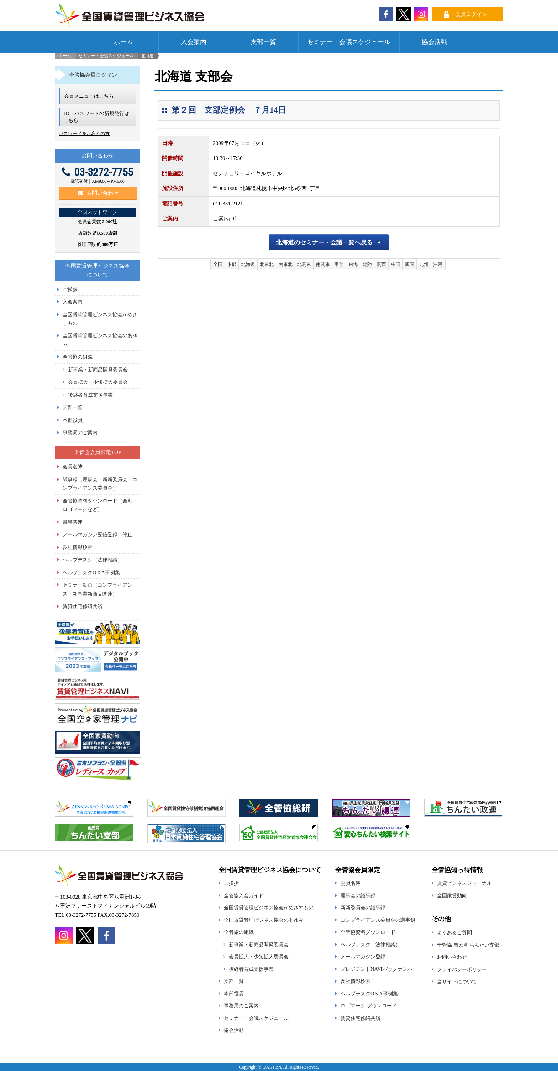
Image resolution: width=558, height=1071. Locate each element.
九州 (423, 264)
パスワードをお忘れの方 (84, 133)
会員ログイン (471, 14)
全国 (217, 264)
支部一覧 (263, 41)
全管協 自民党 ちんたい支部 (468, 945)
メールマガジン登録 (363, 956)
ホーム (123, 41)
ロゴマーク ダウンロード (369, 1005)
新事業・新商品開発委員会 (98, 369)
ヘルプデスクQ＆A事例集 (91, 572)
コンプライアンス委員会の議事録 (378, 920)
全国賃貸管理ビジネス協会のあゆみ (264, 920)
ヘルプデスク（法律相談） (92, 560)
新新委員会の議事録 (363, 907)
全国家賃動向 (452, 895)
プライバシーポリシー (462, 969)
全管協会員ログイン (93, 75)
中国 (395, 264)
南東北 (286, 264)
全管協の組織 (78, 357)
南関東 (323, 264)
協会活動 (434, 41)
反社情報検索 (78, 547)
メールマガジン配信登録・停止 (97, 534)
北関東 (304, 264)
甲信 (339, 264)
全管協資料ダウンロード (368, 932)
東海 (353, 264)
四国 (409, 264)
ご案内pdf (224, 218)
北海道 (248, 264)
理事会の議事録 (358, 895)
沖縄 (437, 264)
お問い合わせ (98, 193)
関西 (381, 264)
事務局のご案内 (80, 432)
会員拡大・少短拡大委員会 (98, 382)
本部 (231, 264)
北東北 (267, 264)
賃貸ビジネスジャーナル (464, 883)
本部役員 (73, 420)
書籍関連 (73, 522)
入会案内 (193, 41)
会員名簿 (73, 466)
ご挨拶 (70, 289)
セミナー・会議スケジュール (348, 41)
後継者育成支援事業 (90, 395)
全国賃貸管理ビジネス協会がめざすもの (269, 907)
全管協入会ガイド (244, 895)
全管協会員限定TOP (97, 452)
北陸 (367, 264)
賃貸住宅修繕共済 (82, 606)
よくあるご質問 (454, 932)
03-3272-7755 (97, 172)
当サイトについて (457, 981)
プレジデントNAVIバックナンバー (379, 969)
